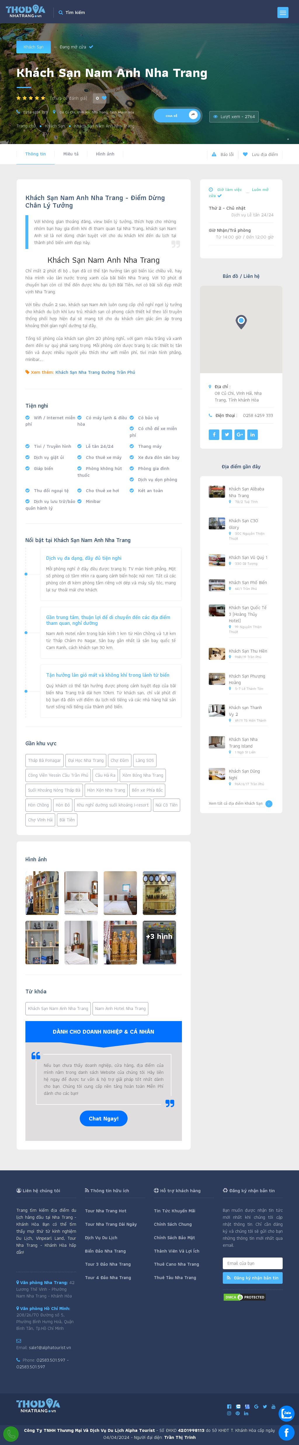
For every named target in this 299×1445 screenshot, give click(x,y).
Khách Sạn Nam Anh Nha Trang (58, 1008)
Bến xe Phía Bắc (147, 790)
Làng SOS (145, 760)
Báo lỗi (223, 154)
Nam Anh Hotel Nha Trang (120, 1008)
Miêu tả (71, 153)
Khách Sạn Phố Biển (248, 582)
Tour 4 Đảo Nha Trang (108, 1277)
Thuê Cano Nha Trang (176, 1264)
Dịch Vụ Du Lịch (101, 1237)
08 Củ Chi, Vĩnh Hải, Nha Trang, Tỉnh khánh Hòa (96, 112)
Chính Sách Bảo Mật (174, 1237)
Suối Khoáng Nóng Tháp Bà (54, 790)
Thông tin (35, 153)
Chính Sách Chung (173, 1224)
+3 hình (159, 936)
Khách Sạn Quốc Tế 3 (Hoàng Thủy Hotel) (248, 614)
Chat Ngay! (104, 1118)
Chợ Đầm (120, 760)
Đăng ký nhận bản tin (253, 1277)
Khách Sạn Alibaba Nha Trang (246, 492)
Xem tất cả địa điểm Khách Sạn (240, 803)
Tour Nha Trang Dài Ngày (111, 1224)
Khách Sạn (34, 46)
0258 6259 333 (35, 112)
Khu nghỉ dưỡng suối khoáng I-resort (113, 805)
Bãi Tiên (67, 819)
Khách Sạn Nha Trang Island (243, 743)
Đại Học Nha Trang (86, 760)
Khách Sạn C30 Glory (243, 524)
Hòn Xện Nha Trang (106, 790)
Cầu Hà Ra (105, 775)
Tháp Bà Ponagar (44, 760)
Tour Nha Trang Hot (105, 1210)
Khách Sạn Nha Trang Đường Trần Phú (95, 372)
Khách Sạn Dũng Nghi (244, 774)
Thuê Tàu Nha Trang (175, 1277)
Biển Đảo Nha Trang (105, 1251)
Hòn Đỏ (63, 805)
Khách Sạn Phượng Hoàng (247, 679)
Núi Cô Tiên (167, 805)
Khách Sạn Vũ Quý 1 (248, 557)
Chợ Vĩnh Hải (40, 819)
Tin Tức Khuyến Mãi (174, 1210)
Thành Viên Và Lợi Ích (176, 1251)
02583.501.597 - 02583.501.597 (42, 1363)
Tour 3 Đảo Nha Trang (108, 1264)
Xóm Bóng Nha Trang (142, 775)
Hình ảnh (105, 153)
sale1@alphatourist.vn (50, 1347)
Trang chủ (26, 126)
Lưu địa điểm (260, 154)
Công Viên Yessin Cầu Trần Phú (58, 775)
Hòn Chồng (38, 805)
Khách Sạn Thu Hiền (248, 651)
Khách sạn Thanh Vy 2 (245, 711)
